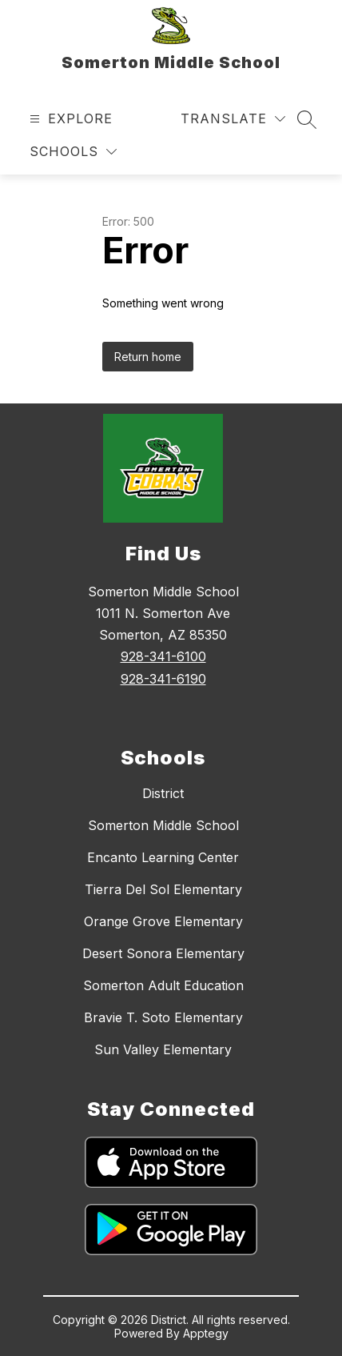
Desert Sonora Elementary (163, 953)
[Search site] (306, 119)
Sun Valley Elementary (163, 1049)
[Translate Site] (233, 119)
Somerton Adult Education (163, 985)
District (163, 793)
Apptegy (206, 1333)
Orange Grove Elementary (163, 921)
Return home (147, 356)
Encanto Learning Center (163, 857)
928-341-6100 (163, 656)
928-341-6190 (163, 679)
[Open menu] (69, 119)
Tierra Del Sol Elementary (163, 889)
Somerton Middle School (163, 825)
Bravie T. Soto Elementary (163, 1017)
